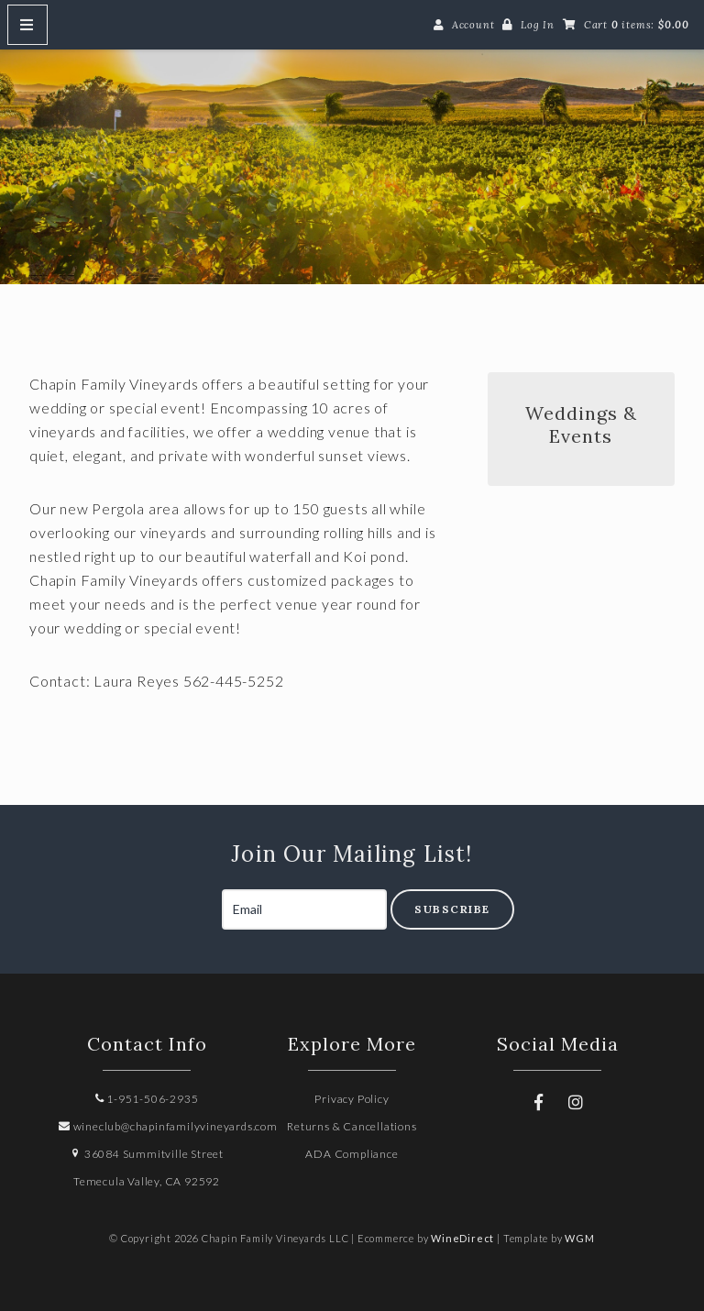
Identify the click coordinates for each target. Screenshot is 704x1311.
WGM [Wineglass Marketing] (579, 1238)
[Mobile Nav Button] (27, 25)
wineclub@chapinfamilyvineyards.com (168, 1126)
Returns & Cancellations (351, 1126)
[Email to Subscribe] (304, 909)
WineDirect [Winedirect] (462, 1238)
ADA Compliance (351, 1154)
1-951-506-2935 (147, 1099)
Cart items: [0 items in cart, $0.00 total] (636, 24)
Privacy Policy (351, 1099)
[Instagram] (575, 1101)
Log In (538, 24)
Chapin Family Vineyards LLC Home (352, 157)
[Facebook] (539, 1101)
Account (473, 24)
